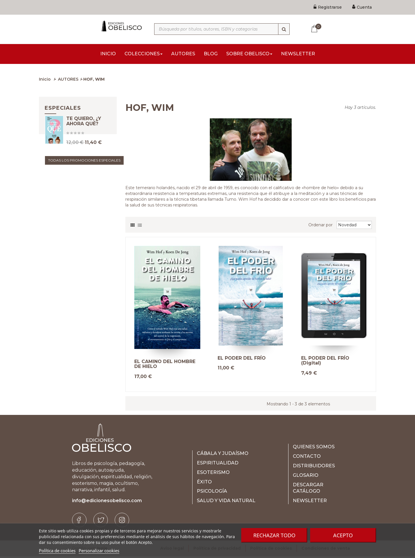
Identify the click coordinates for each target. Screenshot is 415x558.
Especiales (63, 110)
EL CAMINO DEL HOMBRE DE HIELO (164, 366)
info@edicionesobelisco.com (107, 502)
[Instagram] (122, 522)
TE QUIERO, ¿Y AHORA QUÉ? (83, 130)
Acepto (343, 535)
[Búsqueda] (284, 29)
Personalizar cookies (99, 550)
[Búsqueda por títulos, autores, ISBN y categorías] (222, 29)
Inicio (45, 80)
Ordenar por (320, 226)
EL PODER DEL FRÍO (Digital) (325, 362)
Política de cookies (57, 550)
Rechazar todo (274, 535)
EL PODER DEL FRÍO (242, 359)
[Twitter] (100, 522)
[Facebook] (79, 522)
